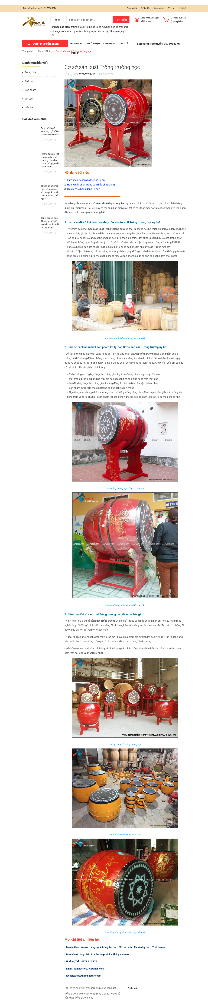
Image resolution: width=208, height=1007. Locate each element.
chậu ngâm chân (59, 31)
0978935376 (50, 8)
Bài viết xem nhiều (35, 119)
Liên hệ (182, 8)
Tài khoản (146, 21)
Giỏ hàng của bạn (178, 18)
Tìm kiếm (121, 19)
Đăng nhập (145, 18)
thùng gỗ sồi (77, 27)
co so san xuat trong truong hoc (96, 993)
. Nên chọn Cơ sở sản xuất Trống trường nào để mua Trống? (103, 614)
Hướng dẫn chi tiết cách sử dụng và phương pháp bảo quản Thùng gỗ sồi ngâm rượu (50, 160)
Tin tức (171, 8)
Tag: (66, 988)
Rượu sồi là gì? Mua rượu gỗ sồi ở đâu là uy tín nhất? (50, 131)
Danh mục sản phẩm (46, 43)
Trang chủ (132, 8)
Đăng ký (155, 18)
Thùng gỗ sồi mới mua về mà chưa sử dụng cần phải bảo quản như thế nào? (49, 192)
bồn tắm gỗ (103, 31)
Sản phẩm (159, 8)
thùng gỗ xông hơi (95, 27)
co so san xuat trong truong (85, 988)
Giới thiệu (145, 8)
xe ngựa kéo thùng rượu (83, 31)
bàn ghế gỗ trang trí (117, 27)
